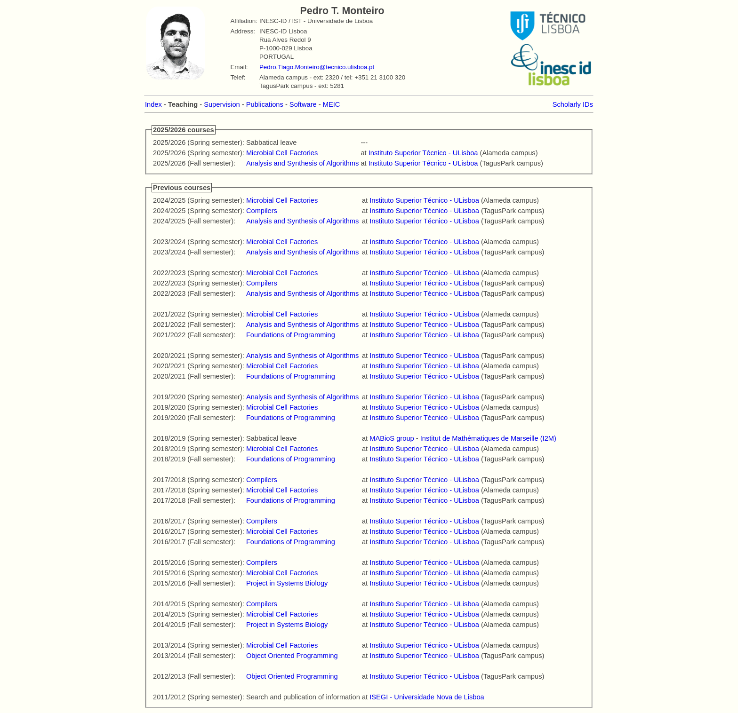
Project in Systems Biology (287, 583)
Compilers (261, 210)
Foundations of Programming (290, 335)
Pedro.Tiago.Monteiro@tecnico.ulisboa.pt (316, 67)
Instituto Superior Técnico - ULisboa (423, 153)
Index (153, 104)
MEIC (331, 104)
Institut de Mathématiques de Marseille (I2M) (488, 438)
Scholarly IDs (573, 104)
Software (303, 104)
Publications (264, 104)
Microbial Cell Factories (282, 153)
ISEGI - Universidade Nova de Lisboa (426, 697)
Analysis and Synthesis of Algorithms (302, 163)
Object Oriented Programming (292, 655)
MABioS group (391, 438)
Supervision (222, 104)
